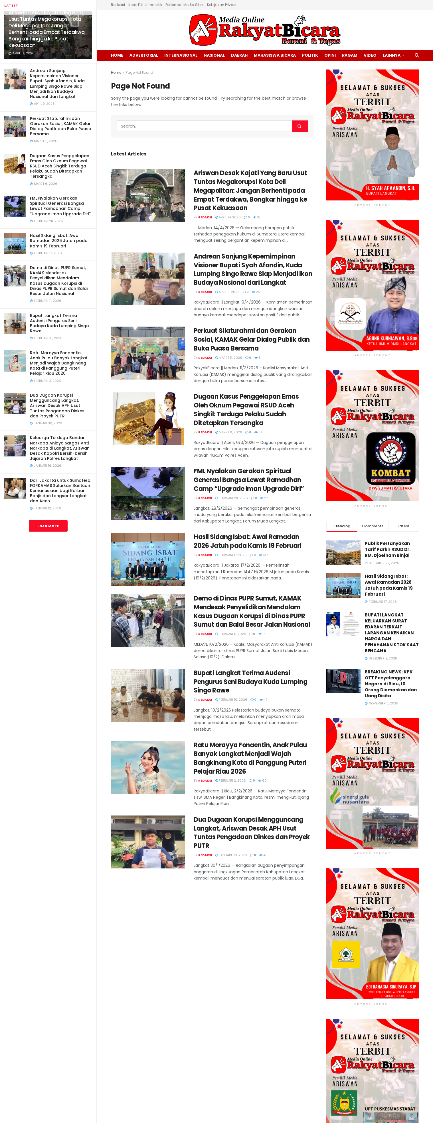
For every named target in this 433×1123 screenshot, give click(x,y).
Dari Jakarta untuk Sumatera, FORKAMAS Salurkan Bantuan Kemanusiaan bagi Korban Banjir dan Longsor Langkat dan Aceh (60, 491)
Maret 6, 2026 (228, 432)
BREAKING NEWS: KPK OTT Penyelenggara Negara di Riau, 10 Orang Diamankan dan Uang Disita (391, 684)
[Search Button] (300, 126)
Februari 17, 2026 (231, 555)
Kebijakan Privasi (221, 4)
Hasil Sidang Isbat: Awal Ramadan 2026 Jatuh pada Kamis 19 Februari (59, 241)
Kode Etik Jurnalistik (145, 4)
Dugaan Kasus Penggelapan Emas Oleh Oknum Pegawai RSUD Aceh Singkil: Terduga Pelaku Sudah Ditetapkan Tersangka (59, 166)
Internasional (180, 55)
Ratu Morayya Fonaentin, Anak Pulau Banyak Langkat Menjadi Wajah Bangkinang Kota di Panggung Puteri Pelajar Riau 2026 (59, 363)
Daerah (239, 55)
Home (117, 55)
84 (258, 432)
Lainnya (391, 55)
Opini (330, 55)
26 (256, 292)
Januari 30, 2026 (231, 855)
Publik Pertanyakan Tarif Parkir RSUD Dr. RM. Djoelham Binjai (387, 549)
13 (262, 634)
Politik (310, 55)
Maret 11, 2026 (228, 357)
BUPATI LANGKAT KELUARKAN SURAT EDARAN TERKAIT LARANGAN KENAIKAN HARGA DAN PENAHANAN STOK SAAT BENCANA (392, 633)
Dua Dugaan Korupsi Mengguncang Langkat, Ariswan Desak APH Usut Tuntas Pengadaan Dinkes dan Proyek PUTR (57, 405)
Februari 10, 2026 (231, 699)
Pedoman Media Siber (184, 4)
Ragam (349, 55)
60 (262, 780)
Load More (48, 526)
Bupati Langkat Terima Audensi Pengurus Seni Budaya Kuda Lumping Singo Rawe (59, 323)
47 (263, 699)
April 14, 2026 (228, 217)
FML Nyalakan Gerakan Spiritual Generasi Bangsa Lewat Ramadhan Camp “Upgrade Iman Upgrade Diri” (60, 206)
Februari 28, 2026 (231, 498)
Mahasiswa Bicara (275, 55)
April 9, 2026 (227, 292)
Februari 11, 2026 (230, 634)
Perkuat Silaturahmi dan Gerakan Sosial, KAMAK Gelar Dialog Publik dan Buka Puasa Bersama (60, 126)
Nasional (214, 55)
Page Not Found (139, 72)
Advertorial (144, 55)
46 (263, 855)
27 (264, 498)
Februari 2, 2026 (230, 780)
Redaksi (118, 4)
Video (370, 55)
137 (263, 555)
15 (256, 217)
